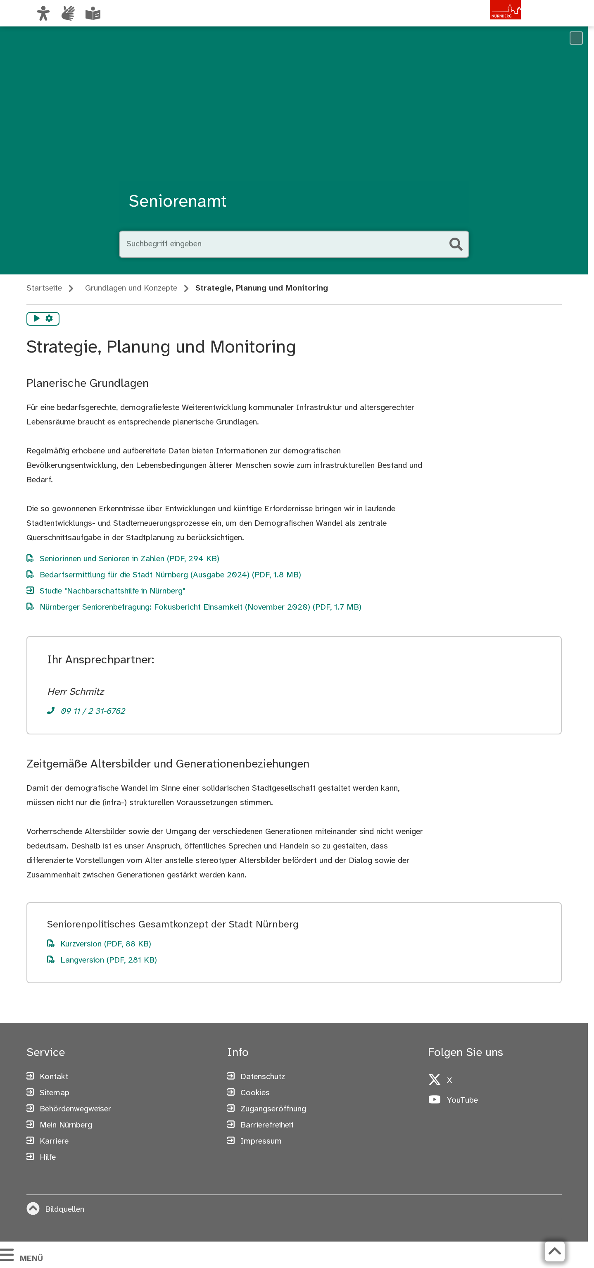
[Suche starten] (456, 244)
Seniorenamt (177, 202)
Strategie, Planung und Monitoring (261, 288)
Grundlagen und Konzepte (131, 288)
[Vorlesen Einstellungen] (49, 319)
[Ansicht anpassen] (43, 13)
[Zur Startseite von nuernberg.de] (486, 22)
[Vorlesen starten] (37, 319)
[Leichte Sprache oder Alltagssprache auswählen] (93, 13)
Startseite (44, 288)
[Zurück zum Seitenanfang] (555, 1251)
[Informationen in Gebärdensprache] (68, 13)
